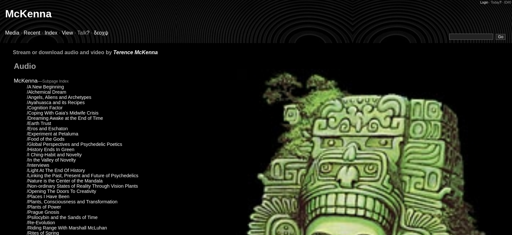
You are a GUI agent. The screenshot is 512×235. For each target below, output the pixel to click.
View (67, 33)
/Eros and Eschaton (47, 128)
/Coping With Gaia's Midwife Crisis (62, 113)
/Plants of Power (44, 207)
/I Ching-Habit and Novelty (54, 154)
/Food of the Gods (45, 139)
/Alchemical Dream (46, 92)
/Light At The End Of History (56, 170)
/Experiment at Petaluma (52, 133)
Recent (32, 33)
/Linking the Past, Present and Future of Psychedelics (82, 175)
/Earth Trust (39, 123)
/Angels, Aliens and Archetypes (59, 97)
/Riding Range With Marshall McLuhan (67, 227)
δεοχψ (101, 33)
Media (12, 33)
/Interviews (38, 165)
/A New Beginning (45, 86)
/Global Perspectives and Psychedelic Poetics (74, 144)
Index (51, 33)
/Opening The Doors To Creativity (61, 191)
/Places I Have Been (48, 196)
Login (484, 2)
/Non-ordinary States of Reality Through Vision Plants (82, 186)
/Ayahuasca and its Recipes (56, 102)
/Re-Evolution (41, 222)
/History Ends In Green (50, 149)
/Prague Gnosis (43, 212)
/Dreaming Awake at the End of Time (65, 118)
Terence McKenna (135, 52)
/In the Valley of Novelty (51, 160)
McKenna (28, 14)
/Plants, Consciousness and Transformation (72, 201)
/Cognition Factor (45, 107)
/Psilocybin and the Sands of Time (62, 217)
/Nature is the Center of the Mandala (65, 180)
